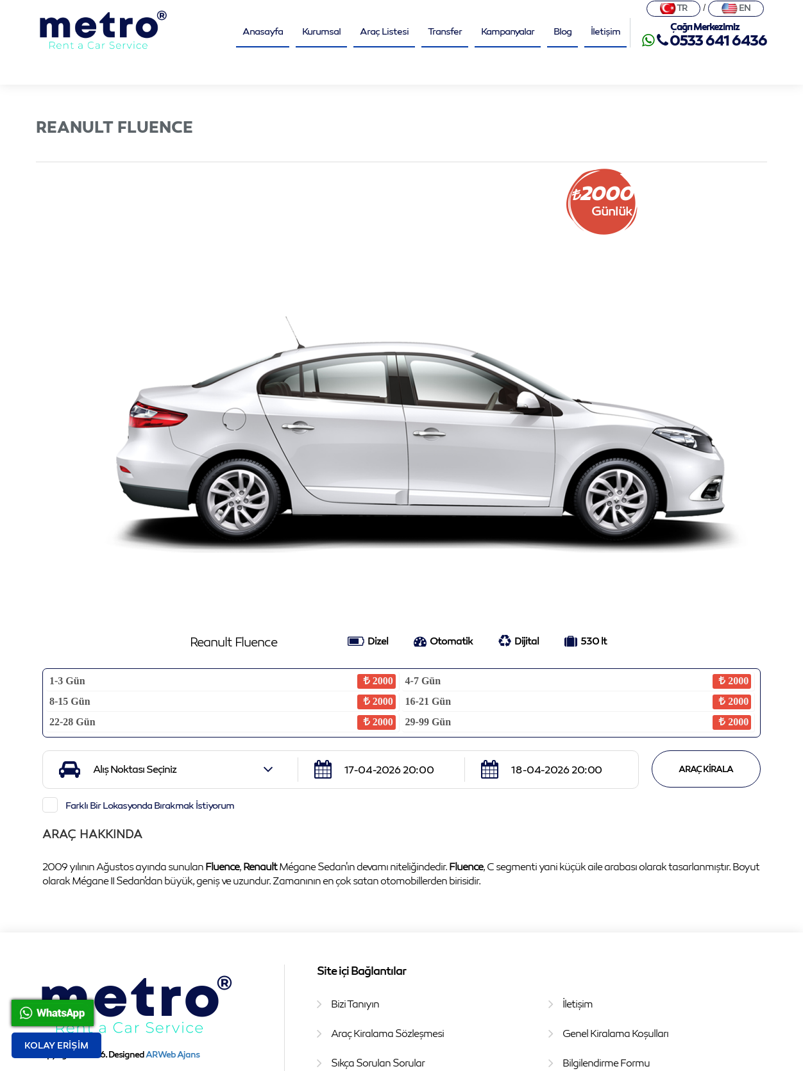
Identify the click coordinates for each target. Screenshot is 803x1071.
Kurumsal (321, 30)
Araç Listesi (384, 30)
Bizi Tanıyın (355, 1004)
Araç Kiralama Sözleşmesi (387, 1033)
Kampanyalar (507, 30)
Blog (562, 30)
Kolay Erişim (56, 1045)
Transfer (445, 30)
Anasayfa (262, 30)
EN (736, 7)
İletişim (605, 30)
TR (673, 7)
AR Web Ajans (172, 1054)
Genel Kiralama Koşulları (615, 1033)
